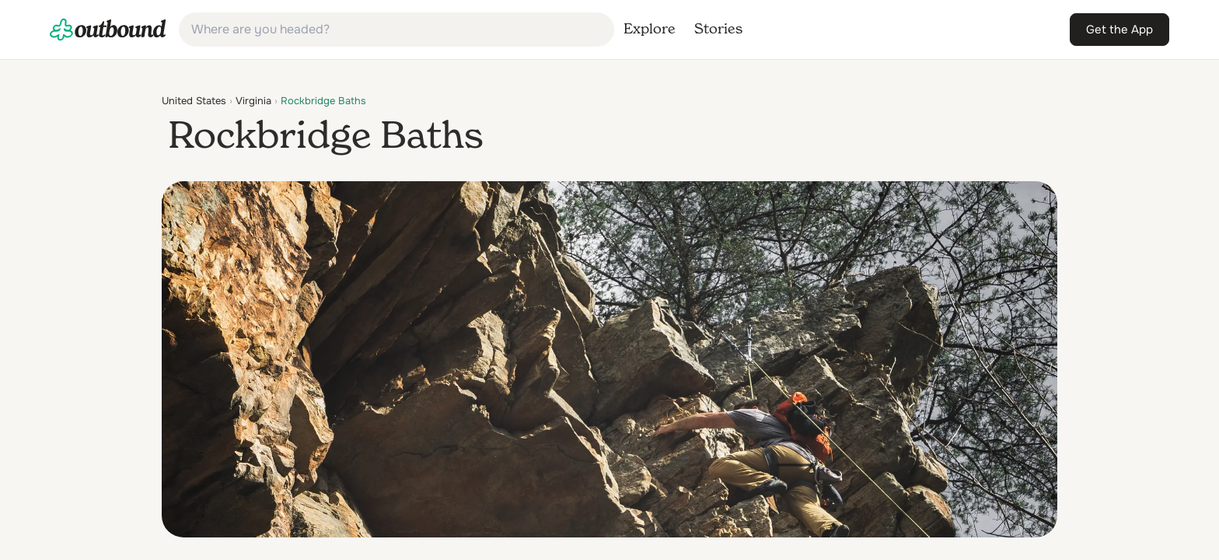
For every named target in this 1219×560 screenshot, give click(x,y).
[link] (108, 29)
